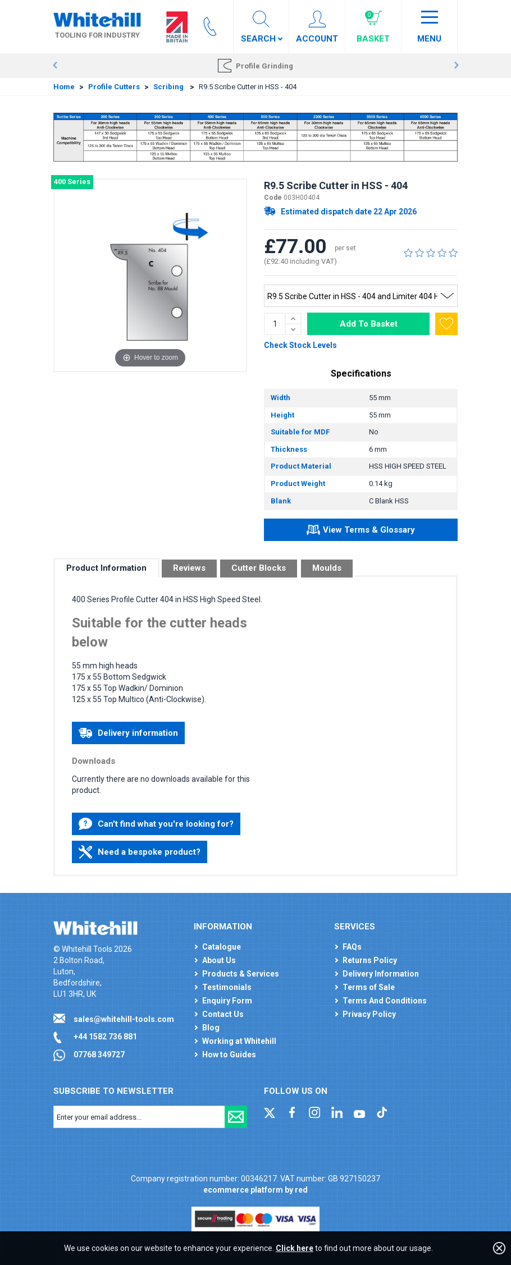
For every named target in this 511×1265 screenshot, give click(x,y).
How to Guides (229, 1054)
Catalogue (221, 946)
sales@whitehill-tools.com (124, 1019)
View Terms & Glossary (361, 531)
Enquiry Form (227, 1000)
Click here (294, 1248)
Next (456, 65)
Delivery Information (381, 973)
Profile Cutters (114, 86)
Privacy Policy (369, 1014)
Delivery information (128, 733)
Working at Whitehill (239, 1041)
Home (64, 86)
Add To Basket (369, 324)
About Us (219, 960)
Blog (211, 1027)
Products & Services (240, 973)
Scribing (169, 86)
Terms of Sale (369, 987)
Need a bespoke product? (139, 852)
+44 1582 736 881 (105, 1036)
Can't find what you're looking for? (156, 824)
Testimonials (227, 987)
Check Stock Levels (300, 345)
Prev (55, 65)
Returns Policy (370, 960)
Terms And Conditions (385, 1000)
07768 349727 (99, 1054)
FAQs (352, 946)
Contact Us (223, 1014)
